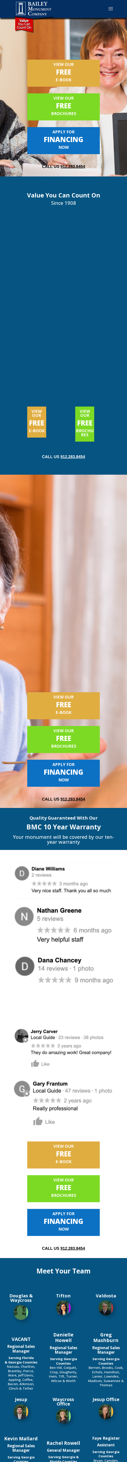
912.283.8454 (72, 166)
